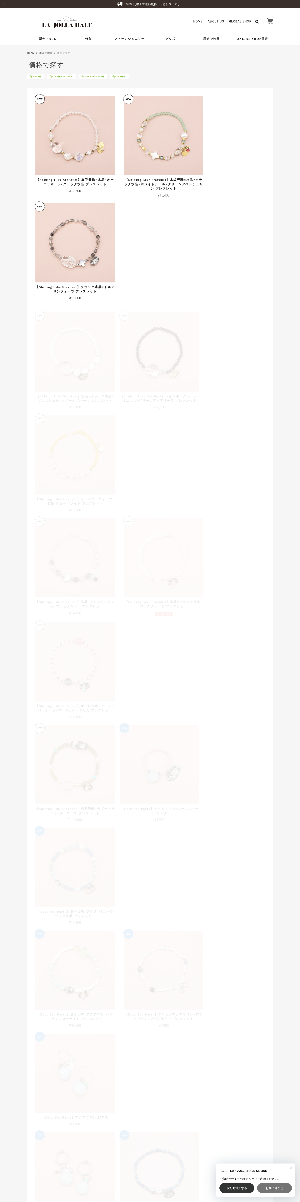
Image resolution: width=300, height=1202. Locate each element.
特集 (88, 38)
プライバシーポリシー (216, 1172)
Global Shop (122, 1130)
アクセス (267, 1042)
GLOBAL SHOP (240, 21)
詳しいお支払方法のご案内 (125, 1084)
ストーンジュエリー (130, 38)
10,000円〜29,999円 (72, 77)
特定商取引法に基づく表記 (248, 1172)
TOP (195, 1172)
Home (198, 21)
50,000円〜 (143, 77)
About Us (216, 21)
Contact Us (121, 1137)
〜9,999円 (39, 77)
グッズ (170, 38)
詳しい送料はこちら (129, 1023)
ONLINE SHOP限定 (252, 38)
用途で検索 (211, 38)
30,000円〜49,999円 (110, 77)
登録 (260, 1134)
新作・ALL (47, 38)
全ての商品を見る (150, 903)
